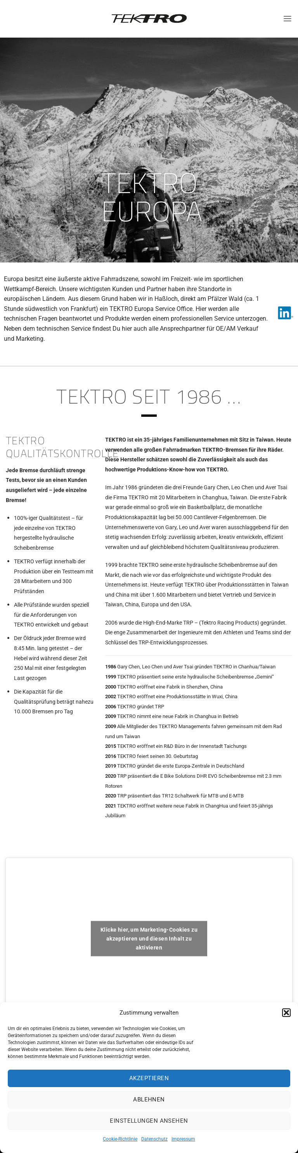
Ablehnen (149, 1099)
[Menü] (287, 18)
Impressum (183, 1139)
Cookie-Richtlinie (120, 1139)
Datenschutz (154, 1139)
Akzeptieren (149, 1078)
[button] (286, 1013)
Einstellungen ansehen (149, 1120)
